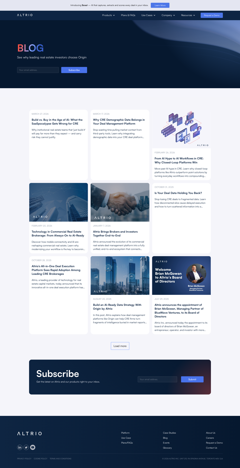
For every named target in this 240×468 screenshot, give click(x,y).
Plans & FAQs (128, 15)
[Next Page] (120, 346)
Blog (165, 437)
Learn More (160, 5)
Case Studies (169, 432)
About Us (210, 432)
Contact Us (211, 447)
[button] (108, 15)
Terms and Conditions (60, 458)
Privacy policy (24, 458)
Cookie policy (40, 458)
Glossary (167, 447)
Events (166, 442)
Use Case (126, 437)
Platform (125, 432)
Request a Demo (211, 15)
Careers (210, 437)
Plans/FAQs (127, 442)
